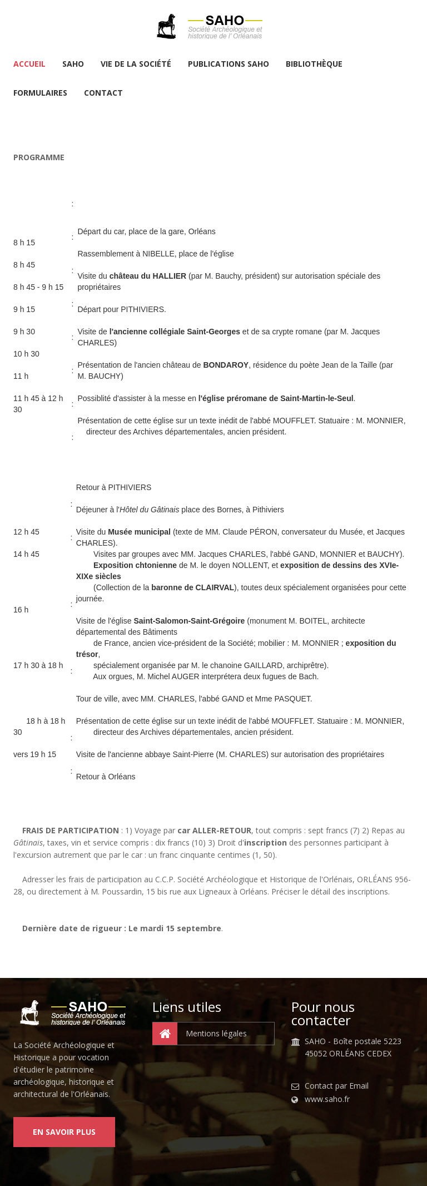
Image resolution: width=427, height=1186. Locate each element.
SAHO (73, 64)
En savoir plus (64, 1131)
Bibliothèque (314, 64)
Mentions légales (200, 1033)
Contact (103, 93)
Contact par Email (337, 1086)
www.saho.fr (327, 1099)
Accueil (29, 64)
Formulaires (40, 93)
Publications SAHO (228, 64)
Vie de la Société (136, 64)
